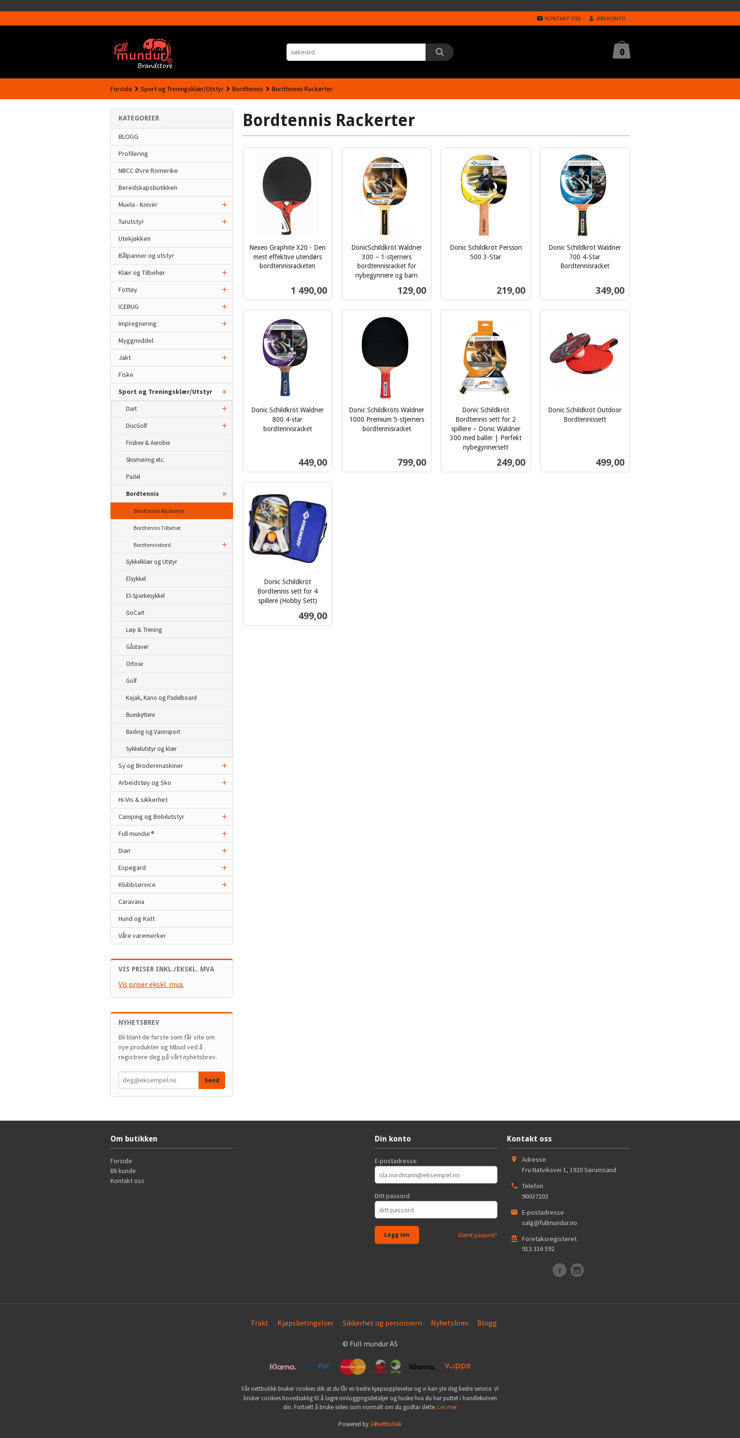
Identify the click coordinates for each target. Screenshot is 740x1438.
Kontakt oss (127, 1180)
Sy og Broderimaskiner (150, 765)
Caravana (131, 901)
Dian (124, 850)
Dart (131, 409)
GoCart (135, 613)
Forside (121, 89)
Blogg (487, 1322)
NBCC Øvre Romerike (148, 170)
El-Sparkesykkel (145, 596)
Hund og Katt (136, 918)
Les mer (447, 1407)
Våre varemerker (142, 935)
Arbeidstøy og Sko (144, 782)
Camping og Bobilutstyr (151, 816)
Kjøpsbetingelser (306, 1322)
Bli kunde (123, 1170)
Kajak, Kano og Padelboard (161, 698)
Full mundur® (136, 833)
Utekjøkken (134, 238)
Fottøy (127, 289)
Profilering (133, 153)
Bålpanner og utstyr (146, 255)
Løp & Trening (144, 630)
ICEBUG (128, 306)
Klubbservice (137, 884)
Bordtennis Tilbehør (157, 527)
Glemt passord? (477, 1235)
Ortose (134, 664)
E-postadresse (396, 1161)
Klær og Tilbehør (141, 272)
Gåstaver (137, 647)
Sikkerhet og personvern (382, 1322)
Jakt (124, 357)
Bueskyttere (140, 715)
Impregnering (137, 323)
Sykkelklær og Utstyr (151, 562)
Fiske (126, 374)
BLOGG (128, 136)
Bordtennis (142, 494)
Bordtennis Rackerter (159, 510)
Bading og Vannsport (153, 732)
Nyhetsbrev (449, 1322)
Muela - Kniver (138, 204)
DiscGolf (136, 426)
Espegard (132, 867)
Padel (133, 477)
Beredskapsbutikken (147, 187)
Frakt (260, 1322)
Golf (131, 681)
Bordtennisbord (152, 544)
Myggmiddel (135, 340)
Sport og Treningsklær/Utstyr (165, 391)
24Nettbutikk (386, 1424)
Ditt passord (392, 1195)
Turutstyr (131, 221)
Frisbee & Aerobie (148, 443)
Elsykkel (136, 579)
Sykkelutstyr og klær (151, 749)
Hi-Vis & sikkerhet (143, 799)
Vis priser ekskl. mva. (151, 984)
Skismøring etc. (145, 460)
